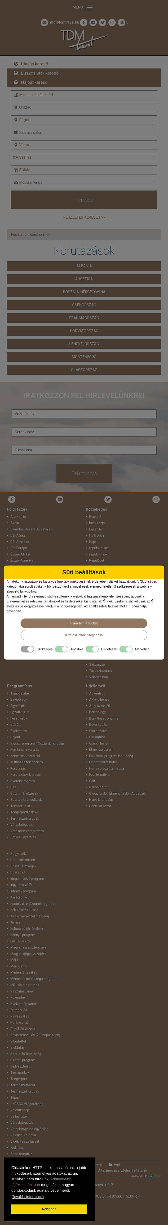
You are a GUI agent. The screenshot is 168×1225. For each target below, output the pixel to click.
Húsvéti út (17, 872)
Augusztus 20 (99, 706)
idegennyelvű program (27, 879)
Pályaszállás (19, 1016)
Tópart (15, 1097)
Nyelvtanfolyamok (24, 1004)
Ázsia (14, 523)
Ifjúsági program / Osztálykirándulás (37, 743)
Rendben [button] (49, 1209)
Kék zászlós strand (24, 910)
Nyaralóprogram (22, 781)
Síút (13, 787)
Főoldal (17, 234)
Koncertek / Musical (25, 756)
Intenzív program (23, 891)
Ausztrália (18, 517)
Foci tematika (99, 774)
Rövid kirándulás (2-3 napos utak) (35, 1035)
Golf (92, 781)
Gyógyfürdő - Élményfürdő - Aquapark (117, 793)
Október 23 (18, 1010)
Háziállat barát (100, 806)
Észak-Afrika (20, 554)
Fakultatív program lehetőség (111, 756)
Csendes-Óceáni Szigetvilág (31, 529)
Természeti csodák (24, 818)
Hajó (92, 542)
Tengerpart (18, 1079)
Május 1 (16, 960)
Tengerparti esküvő (24, 812)
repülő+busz (98, 548)
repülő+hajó (98, 554)
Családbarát (98, 731)
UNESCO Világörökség (26, 1104)
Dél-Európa (18, 548)
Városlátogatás (21, 825)
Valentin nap (98, 677)
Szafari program (22, 1060)
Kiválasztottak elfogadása (84, 635)
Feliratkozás (84, 473)
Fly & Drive (96, 535)
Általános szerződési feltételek (122, 1170)
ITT (128, 606)
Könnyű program (22, 935)
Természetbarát (22, 1085)
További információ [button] (28, 1197)
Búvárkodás (98, 724)
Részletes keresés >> (84, 217)
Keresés (84, 200)
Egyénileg (96, 529)
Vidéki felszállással (24, 1141)
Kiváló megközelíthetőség (29, 916)
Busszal (95, 517)
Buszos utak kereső (39, 73)
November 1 (19, 997)
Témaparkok (19, 1072)
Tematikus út (20, 806)
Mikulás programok (24, 985)
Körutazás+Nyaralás (25, 774)
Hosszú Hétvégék (23, 866)
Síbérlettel (18, 1041)
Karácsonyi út (20, 897)
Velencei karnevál (23, 1135)
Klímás (15, 922)
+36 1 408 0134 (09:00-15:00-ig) (112, 1196)
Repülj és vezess (22, 1029)
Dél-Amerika (19, 542)
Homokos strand (22, 860)
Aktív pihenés (99, 699)
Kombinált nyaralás (24, 749)
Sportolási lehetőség (25, 1054)
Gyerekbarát (98, 787)
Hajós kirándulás (101, 799)
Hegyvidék (18, 854)
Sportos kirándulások (26, 799)
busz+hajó (97, 523)
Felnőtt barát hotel (103, 762)
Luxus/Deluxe (20, 941)
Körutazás (18, 768)
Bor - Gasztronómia (103, 718)
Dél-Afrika (18, 535)
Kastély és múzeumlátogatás (32, 904)
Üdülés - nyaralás (23, 837)
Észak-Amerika (21, 560)
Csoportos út (98, 743)
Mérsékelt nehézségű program (33, 979)
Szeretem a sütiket (84, 623)
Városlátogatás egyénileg (29, 1129)
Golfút (15, 724)
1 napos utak (20, 693)
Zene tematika (21, 1154)
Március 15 (18, 966)
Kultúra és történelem (26, 762)
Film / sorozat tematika (106, 768)
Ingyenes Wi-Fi (21, 885)
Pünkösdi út (19, 1022)
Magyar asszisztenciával (28, 947)
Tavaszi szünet (100, 671)
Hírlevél (114, 1165)
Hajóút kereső (34, 82)
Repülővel (96, 560)
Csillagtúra (97, 737)
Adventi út (97, 693)
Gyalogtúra (18, 731)
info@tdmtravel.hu (59, 22)
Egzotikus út (19, 712)
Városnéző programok (27, 831)
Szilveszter (97, 664)
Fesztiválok (18, 718)
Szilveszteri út (21, 1066)
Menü (84, 7)
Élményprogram (101, 749)
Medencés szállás (23, 972)
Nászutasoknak (22, 991)
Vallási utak (18, 1116)
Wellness (17, 1147)
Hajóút (15, 737)
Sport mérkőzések (24, 793)
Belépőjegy (18, 699)
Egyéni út (17, 706)
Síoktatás (17, 1047)
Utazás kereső (34, 63)
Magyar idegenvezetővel (28, 954)
